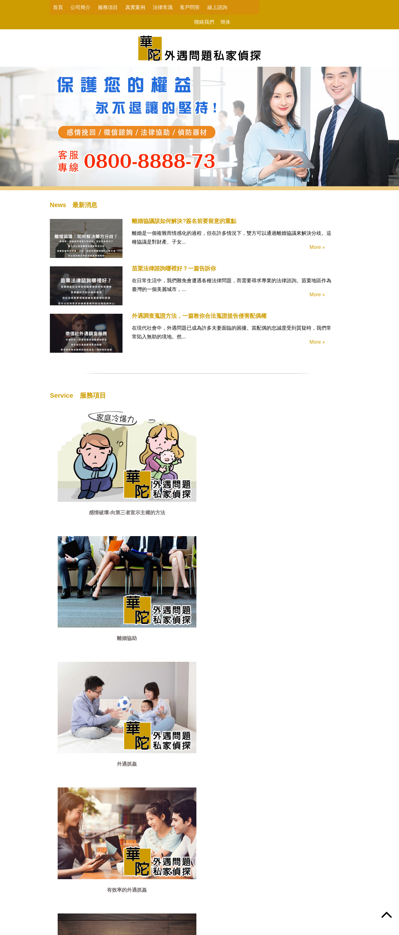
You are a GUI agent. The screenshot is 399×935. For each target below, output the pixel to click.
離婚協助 (153, 459)
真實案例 (135, 7)
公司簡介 (80, 7)
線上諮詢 (217, 7)
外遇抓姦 (221, 459)
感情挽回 (84, 528)
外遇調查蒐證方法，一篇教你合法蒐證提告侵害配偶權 (180, 319)
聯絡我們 (282, 7)
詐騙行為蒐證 (221, 528)
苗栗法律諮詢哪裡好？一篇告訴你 (155, 272)
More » (311, 253)
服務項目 (108, 7)
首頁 (58, 7)
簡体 (303, 7)
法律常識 (163, 7)
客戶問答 (190, 7)
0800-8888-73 (140, 894)
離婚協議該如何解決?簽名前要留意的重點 (165, 224)
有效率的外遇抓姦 (290, 459)
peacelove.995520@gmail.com (147, 909)
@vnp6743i (218, 905)
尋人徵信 (153, 528)
